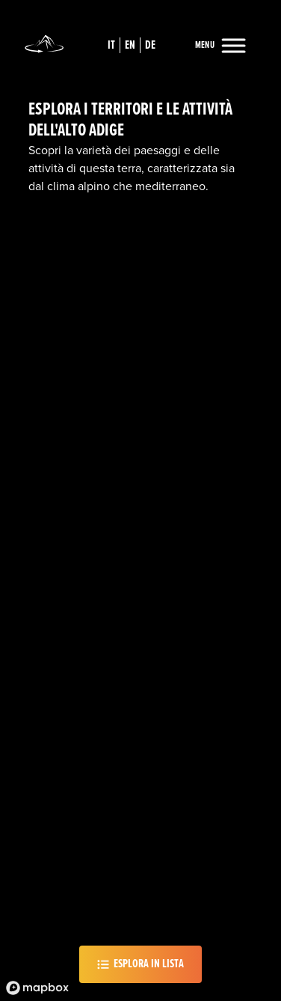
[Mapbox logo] (37, 988)
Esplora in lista (140, 964)
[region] (140, 500)
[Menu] (220, 46)
